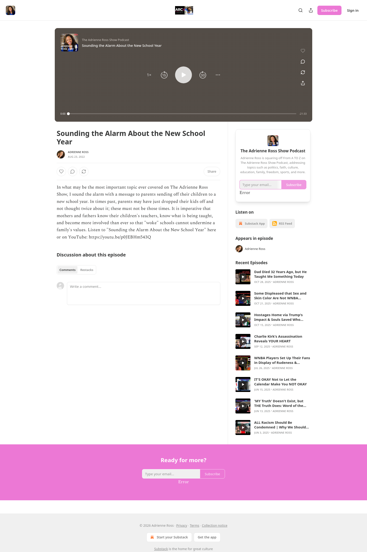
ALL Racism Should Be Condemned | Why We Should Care (280, 424)
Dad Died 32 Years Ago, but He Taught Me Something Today (280, 274)
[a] (243, 277)
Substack (161, 549)
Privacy (181, 525)
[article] (273, 276)
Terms (194, 525)
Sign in (353, 10)
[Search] (300, 10)
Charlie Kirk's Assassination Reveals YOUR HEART (278, 338)
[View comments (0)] (301, 59)
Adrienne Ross (78, 152)
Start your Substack (169, 537)
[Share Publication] (311, 10)
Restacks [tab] (86, 270)
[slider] (182, 113)
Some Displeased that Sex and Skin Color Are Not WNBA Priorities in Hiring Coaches (280, 295)
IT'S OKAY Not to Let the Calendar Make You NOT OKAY (280, 381)
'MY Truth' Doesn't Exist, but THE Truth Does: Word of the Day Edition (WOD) (278, 403)
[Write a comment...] (143, 293)
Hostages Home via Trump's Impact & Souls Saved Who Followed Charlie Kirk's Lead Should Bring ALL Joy (278, 317)
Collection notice (214, 525)
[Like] (61, 171)
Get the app (207, 537)
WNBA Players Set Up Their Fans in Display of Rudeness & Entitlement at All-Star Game (282, 360)
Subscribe (329, 10)
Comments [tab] (67, 270)
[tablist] (76, 269)
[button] (149, 75)
